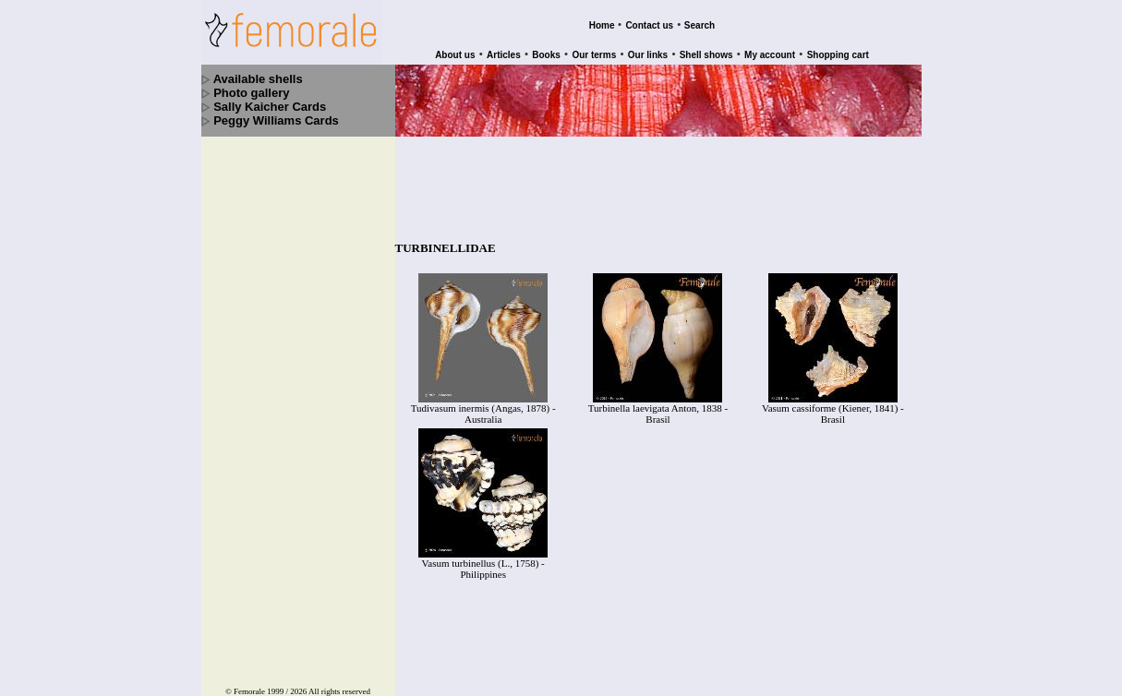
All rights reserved (339, 661)
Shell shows (706, 55)
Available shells (258, 79)
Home (602, 25)
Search (699, 25)
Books (546, 55)
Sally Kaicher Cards (269, 107)
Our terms (594, 55)
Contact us (649, 25)
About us (455, 55)
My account (769, 55)
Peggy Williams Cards (276, 120)
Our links (648, 55)
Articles (504, 55)
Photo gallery (251, 93)
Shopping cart (838, 55)
